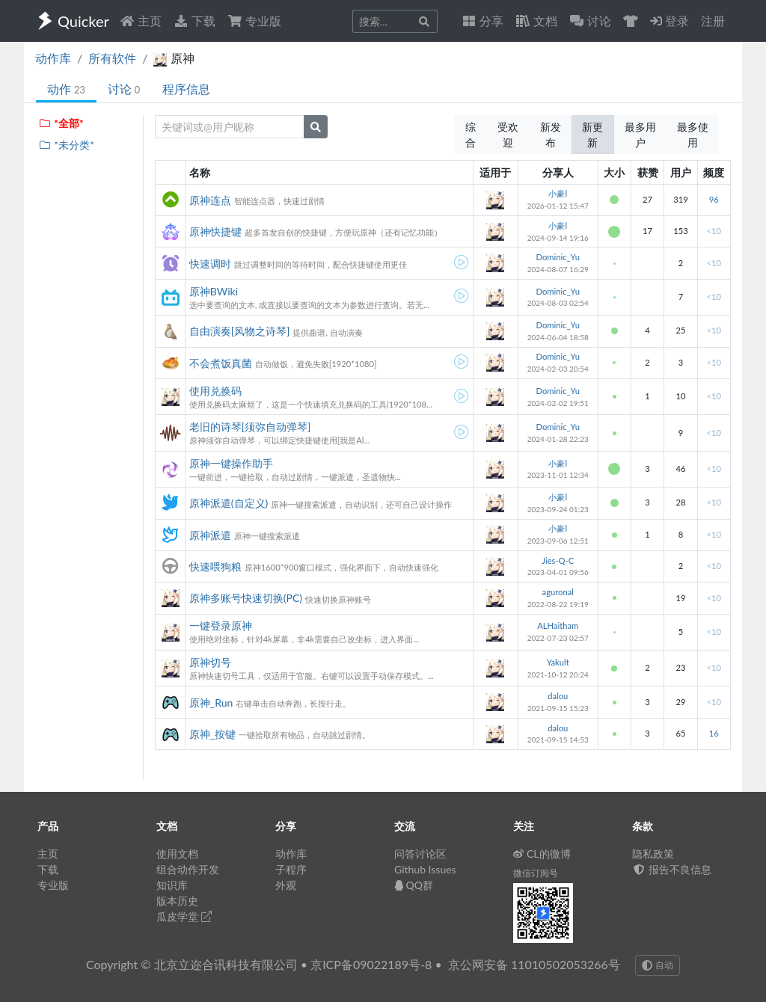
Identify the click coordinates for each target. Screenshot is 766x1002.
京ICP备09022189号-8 (371, 964)
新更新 (592, 134)
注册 (713, 20)
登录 (669, 20)
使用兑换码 (215, 390)
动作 (66, 89)
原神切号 (210, 662)
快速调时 (210, 263)
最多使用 (692, 134)
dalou (558, 696)
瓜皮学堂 (184, 916)
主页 (141, 20)
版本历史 (177, 900)
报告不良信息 (671, 869)
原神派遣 (210, 535)
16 (714, 733)
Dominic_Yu (558, 257)
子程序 (291, 869)
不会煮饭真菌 (220, 363)
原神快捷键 (215, 231)
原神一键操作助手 (231, 463)
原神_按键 (212, 734)
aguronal (558, 592)
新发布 (550, 134)
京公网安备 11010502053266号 (534, 964)
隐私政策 (653, 853)
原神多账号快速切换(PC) (245, 597)
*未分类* (66, 144)
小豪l (557, 193)
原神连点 (210, 200)
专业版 (254, 20)
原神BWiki (213, 291)
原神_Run (211, 702)
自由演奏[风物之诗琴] (239, 331)
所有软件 (112, 58)
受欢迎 (507, 134)
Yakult (558, 662)
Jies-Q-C (558, 560)
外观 (285, 885)
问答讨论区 (420, 853)
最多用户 (640, 134)
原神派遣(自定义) (228, 503)
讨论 (124, 89)
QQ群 (413, 885)
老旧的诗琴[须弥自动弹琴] (250, 426)
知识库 (172, 885)
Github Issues (425, 869)
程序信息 (186, 89)
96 (714, 199)
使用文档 (177, 853)
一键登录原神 (220, 625)
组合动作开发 (187, 869)
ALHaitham (557, 625)
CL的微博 (542, 853)
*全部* (61, 123)
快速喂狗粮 (215, 566)
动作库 (53, 58)
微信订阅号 (535, 873)
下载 (194, 20)
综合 (470, 134)
